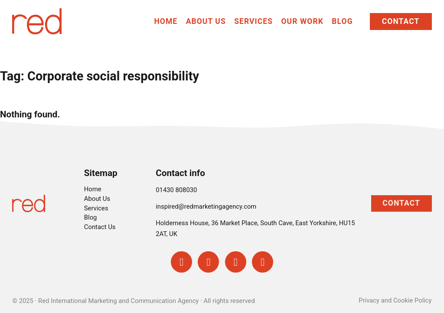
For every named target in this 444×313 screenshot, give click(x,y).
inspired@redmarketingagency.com (206, 206)
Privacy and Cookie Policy (395, 300)
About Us (206, 21)
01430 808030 (176, 190)
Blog (342, 21)
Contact (401, 21)
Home (165, 21)
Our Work (302, 21)
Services (253, 21)
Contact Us (100, 227)
